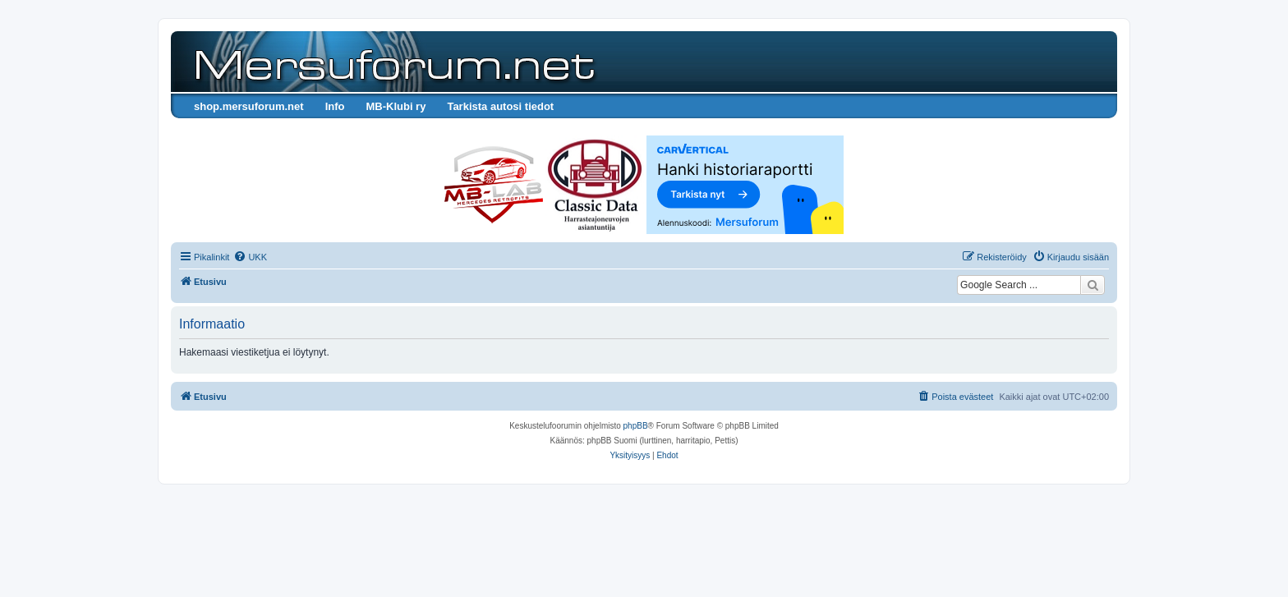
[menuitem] (250, 257)
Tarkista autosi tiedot (500, 106)
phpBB (635, 425)
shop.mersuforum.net (249, 106)
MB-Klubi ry (396, 106)
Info (335, 106)
